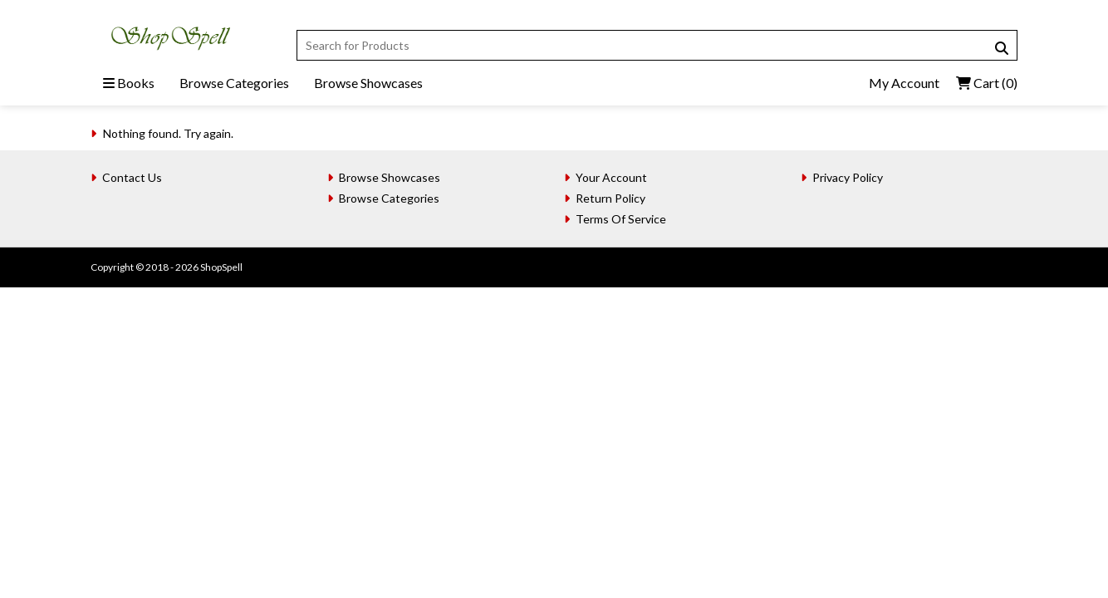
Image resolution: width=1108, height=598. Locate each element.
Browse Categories (234, 83)
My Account (904, 83)
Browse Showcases (368, 83)
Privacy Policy (847, 177)
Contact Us (132, 177)
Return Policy (610, 198)
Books (128, 83)
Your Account (611, 177)
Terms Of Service (621, 219)
